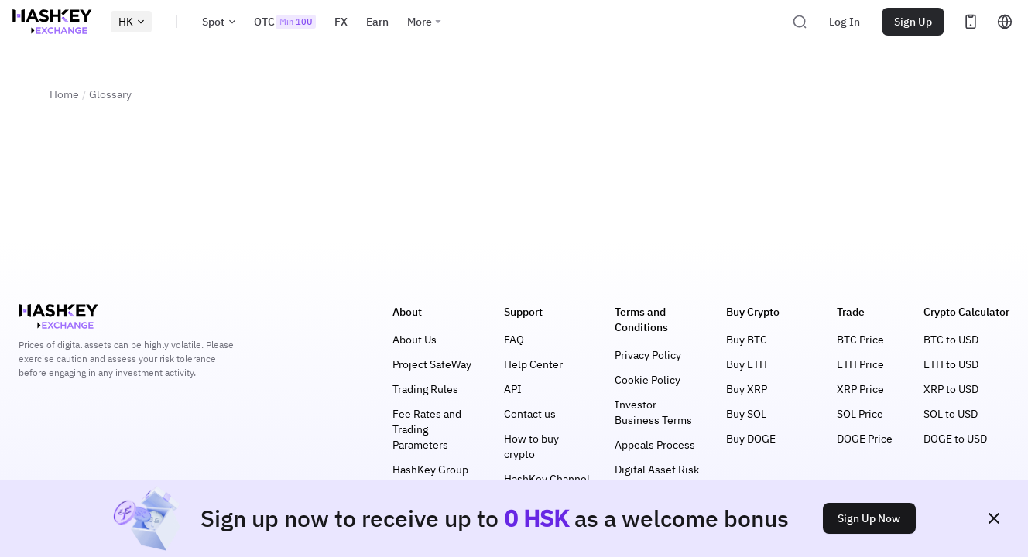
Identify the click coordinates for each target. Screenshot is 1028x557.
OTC (270, 22)
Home (63, 94)
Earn (361, 21)
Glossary (104, 94)
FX (326, 21)
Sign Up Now (840, 518)
